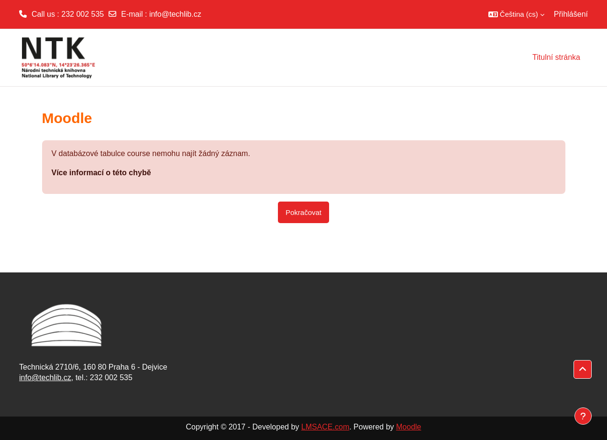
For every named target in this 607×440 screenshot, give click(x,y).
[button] (516, 14)
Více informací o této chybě (101, 173)
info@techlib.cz (175, 14)
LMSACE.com (325, 427)
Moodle (408, 427)
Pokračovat (303, 212)
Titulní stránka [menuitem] (556, 57)
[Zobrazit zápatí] (583, 416)
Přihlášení (571, 14)
